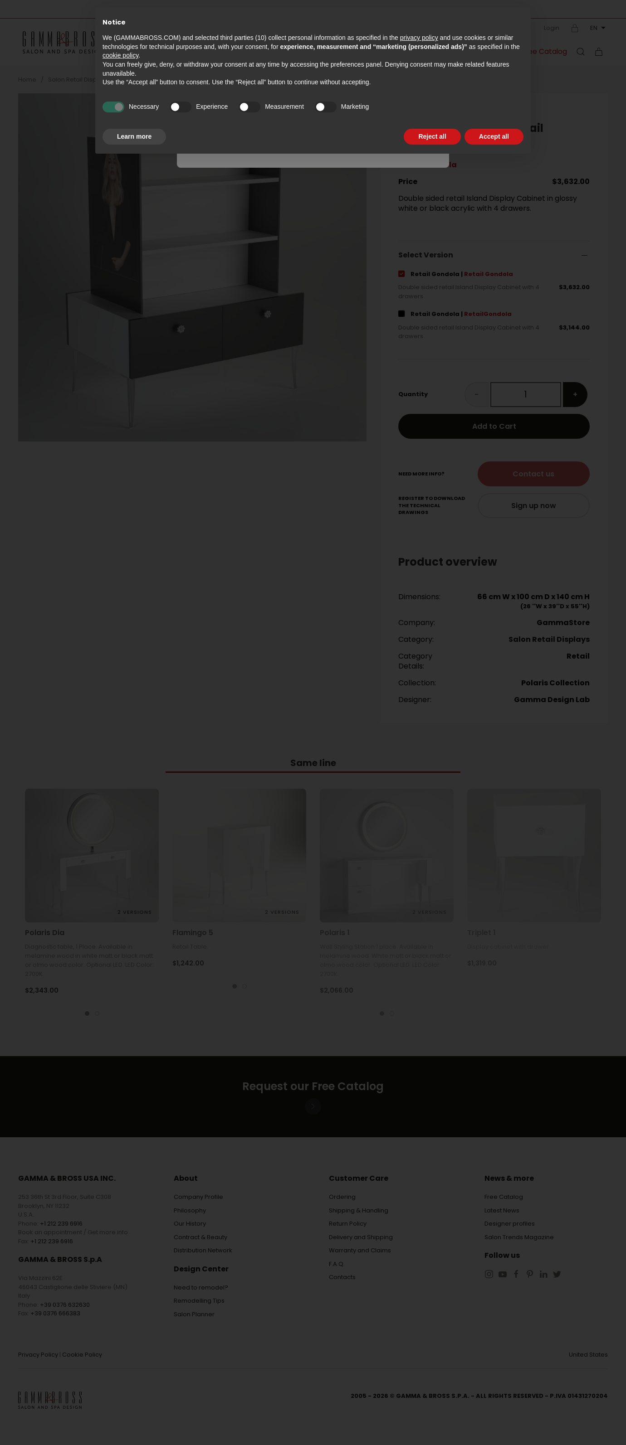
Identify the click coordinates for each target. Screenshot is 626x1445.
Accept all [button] (494, 136)
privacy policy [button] (419, 37)
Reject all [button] (432, 136)
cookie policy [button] (120, 55)
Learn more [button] (134, 136)
